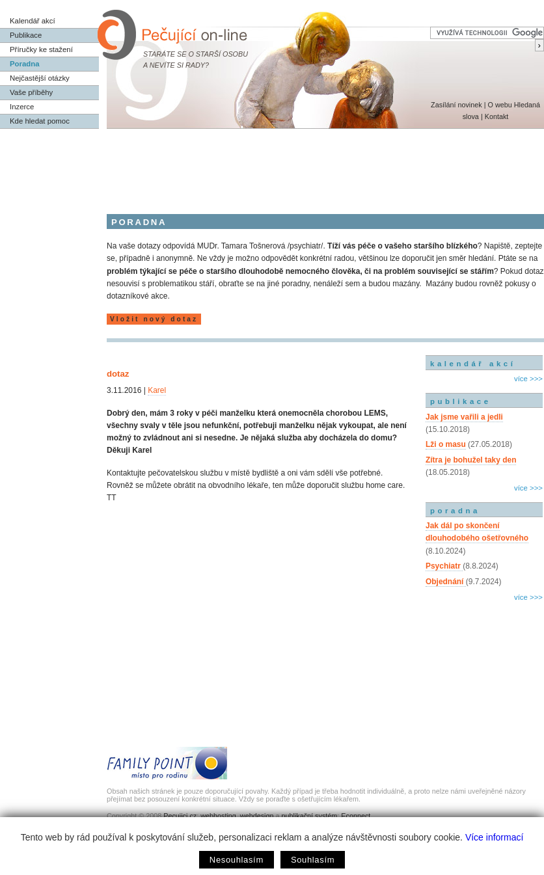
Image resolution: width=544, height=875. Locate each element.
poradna (455, 511)
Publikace (26, 35)
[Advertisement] (272, 164)
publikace (460, 401)
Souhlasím (312, 860)
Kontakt (497, 116)
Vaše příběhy (31, 92)
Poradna (25, 64)
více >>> (528, 379)
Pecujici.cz (180, 816)
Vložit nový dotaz (154, 319)
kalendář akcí (472, 364)
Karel (157, 390)
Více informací (494, 837)
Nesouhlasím (237, 860)
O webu (499, 105)
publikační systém (309, 816)
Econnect (355, 816)
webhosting (218, 816)
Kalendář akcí (32, 21)
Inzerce (22, 107)
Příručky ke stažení (41, 49)
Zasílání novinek (456, 105)
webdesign (257, 816)
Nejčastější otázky (40, 78)
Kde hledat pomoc (40, 121)
